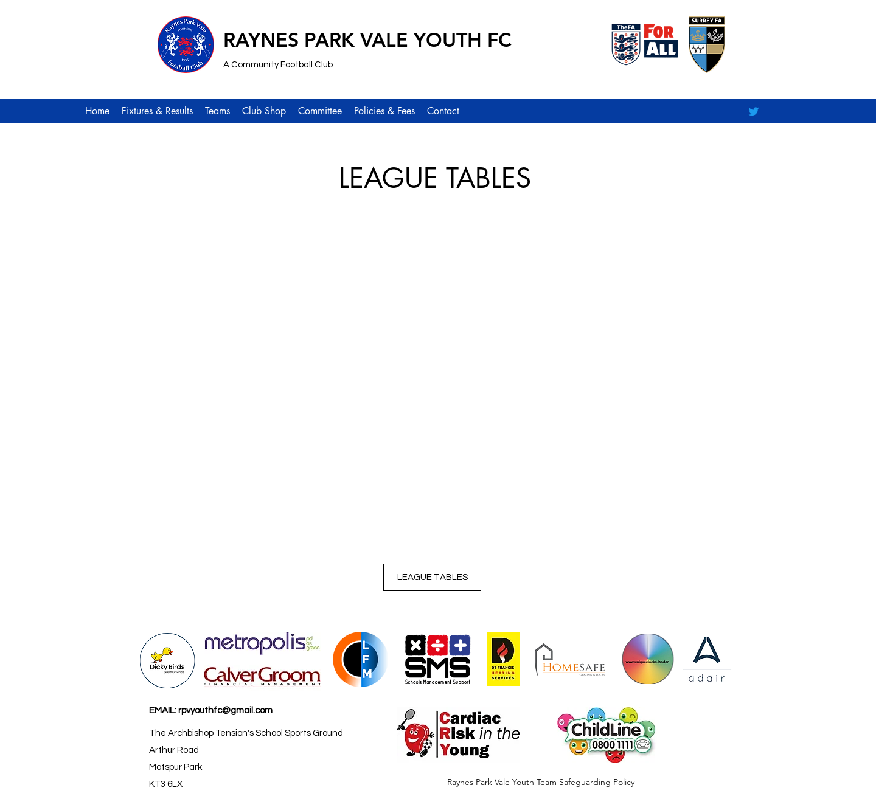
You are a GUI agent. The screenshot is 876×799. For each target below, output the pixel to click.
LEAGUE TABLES (435, 178)
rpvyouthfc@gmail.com (225, 710)
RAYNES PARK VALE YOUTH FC (367, 39)
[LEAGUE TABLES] (432, 577)
